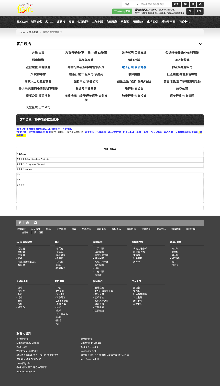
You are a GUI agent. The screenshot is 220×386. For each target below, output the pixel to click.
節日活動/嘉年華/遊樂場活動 (182, 81)
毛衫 (20, 294)
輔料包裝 (176, 229)
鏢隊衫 (136, 261)
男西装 (136, 287)
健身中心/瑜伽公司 (86, 81)
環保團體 (134, 74)
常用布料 (161, 229)
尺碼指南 (137, 21)
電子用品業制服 (75, 132)
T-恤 (58, 287)
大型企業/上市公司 (38, 107)
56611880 (33, 351)
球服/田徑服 (139, 252)
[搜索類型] (130, 4)
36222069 (53, 355)
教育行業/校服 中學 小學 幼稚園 (86, 53)
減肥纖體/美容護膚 (38, 67)
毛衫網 (21, 248)
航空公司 (182, 88)
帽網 (20, 258)
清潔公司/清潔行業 (38, 96)
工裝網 (21, 255)
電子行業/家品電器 (134, 67)
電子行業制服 (57, 132)
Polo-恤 (60, 291)
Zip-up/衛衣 (62, 300)
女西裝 (175, 252)
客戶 (48, 229)
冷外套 (21, 291)
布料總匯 (86, 229)
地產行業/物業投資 (134, 96)
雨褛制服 (137, 304)
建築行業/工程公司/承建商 (86, 74)
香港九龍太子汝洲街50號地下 (31, 367)
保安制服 (99, 258)
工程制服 (99, 271)
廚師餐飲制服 (102, 255)
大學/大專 (38, 53)
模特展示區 (168, 21)
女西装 (136, 291)
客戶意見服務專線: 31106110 (31, 355)
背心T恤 (60, 294)
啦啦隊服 (137, 258)
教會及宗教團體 (86, 88)
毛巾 (20, 297)
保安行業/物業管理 (182, 96)
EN (199, 11)
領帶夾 (175, 265)
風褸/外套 (61, 304)
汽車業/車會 (38, 74)
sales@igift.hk (167, 9)
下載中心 (184, 21)
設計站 (25, 232)
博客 (74, 229)
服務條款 (21, 229)
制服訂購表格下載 (104, 291)
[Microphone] (193, 4)
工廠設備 (99, 307)
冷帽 (20, 304)
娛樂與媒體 (86, 60)
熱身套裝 (61, 255)
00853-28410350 (156, 13)
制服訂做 (36, 21)
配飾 (58, 265)
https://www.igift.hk (25, 371)
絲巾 (20, 300)
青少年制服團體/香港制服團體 (38, 88)
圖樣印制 (191, 229)
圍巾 (174, 261)
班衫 (58, 310)
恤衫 (58, 307)
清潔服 (98, 275)
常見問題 (131, 229)
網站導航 (61, 229)
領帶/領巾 (176, 258)
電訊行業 (134, 60)
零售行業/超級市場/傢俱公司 (86, 67)
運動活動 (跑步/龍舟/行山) (134, 81)
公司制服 (99, 252)
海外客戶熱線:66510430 (28, 359)
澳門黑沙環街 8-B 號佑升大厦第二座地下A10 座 (104, 355)
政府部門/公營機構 (134, 53)
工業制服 (99, 248)
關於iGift (22, 21)
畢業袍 (59, 248)
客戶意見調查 (102, 300)
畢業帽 (59, 258)
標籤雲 (21, 265)
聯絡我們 (99, 287)
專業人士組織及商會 (38, 81)
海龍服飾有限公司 (27, 261)
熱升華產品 (62, 314)
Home (22, 32)
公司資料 (99, 304)
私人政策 (36, 229)
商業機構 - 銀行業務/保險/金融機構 (86, 98)
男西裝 (175, 248)
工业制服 (137, 297)
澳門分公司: (141, 13)
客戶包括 (33, 32)
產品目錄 (99, 294)
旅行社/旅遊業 (134, 88)
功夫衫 (59, 261)
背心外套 (61, 297)
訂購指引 (146, 229)
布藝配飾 (111, 21)
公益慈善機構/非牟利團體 (182, 53)
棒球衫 (59, 252)
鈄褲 (58, 317)
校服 (97, 268)
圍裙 (58, 320)
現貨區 (125, 21)
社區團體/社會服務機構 (182, 74)
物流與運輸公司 (182, 67)
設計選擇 (101, 229)
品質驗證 (99, 310)
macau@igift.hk (175, 13)
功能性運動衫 (140, 248)
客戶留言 (99, 297)
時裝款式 (61, 268)
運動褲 (136, 255)
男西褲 (175, 255)
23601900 (152, 9)
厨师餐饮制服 (140, 294)
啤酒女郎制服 (102, 261)
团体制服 (137, 300)
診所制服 (99, 265)
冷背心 (21, 307)
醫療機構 (38, 60)
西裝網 (21, 252)
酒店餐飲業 (182, 60)
